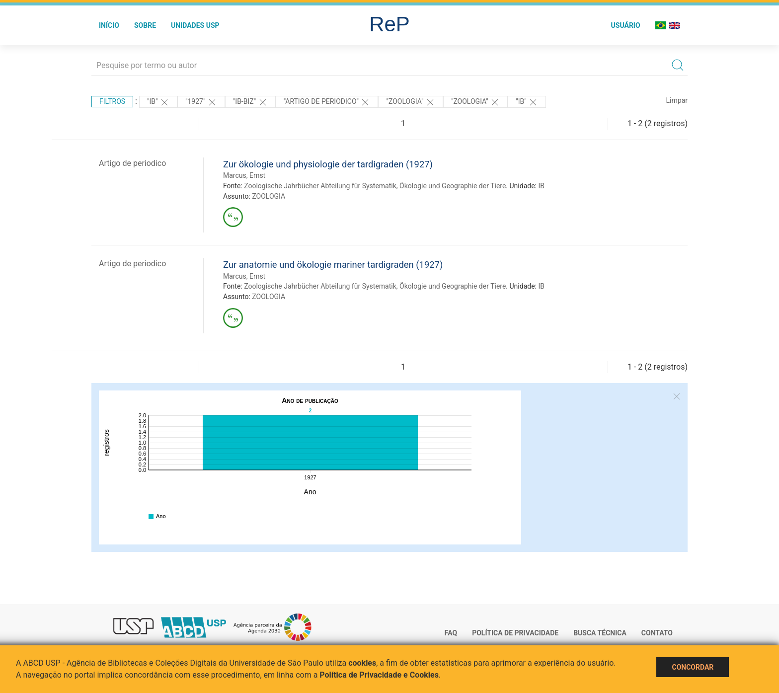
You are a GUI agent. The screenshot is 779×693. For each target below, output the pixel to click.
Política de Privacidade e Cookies (379, 675)
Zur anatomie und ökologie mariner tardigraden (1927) (333, 264)
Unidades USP (195, 25)
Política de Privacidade (515, 633)
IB (541, 186)
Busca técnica (599, 633)
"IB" (158, 102)
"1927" (201, 102)
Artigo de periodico (132, 163)
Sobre (145, 25)
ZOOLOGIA (268, 196)
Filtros (112, 101)
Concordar (692, 667)
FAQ (451, 633)
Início (109, 25)
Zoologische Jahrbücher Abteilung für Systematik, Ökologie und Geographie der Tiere (375, 186)
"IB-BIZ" (250, 102)
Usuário (625, 25)
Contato (657, 633)
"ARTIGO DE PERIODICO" (327, 102)
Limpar (677, 100)
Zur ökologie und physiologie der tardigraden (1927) (328, 164)
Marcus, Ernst (244, 175)
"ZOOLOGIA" (410, 102)
